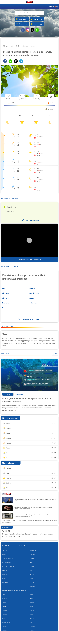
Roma (31, 614)
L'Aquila (32, 618)
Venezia (32, 602)
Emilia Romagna (6, 562)
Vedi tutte (55, 354)
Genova (4, 598)
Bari (31, 622)
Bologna (32, 606)
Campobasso (6, 622)
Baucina (5, 308)
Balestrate (33, 303)
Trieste (4, 606)
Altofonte (5, 298)
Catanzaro (33, 626)
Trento (4, 602)
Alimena (32, 288)
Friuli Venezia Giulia (8, 566)
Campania (5, 574)
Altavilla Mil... (34, 293)
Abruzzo (32, 574)
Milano (31, 598)
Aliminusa (5, 293)
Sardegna (32, 586)
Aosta (31, 594)
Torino (4, 594)
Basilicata (5, 582)
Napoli (4, 618)
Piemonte (5, 550)
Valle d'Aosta (33, 550)
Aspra (32, 298)
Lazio (31, 570)
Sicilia (3, 586)
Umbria (4, 570)
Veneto (32, 558)
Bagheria (5, 303)
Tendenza (8, 394)
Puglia (31, 578)
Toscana (32, 566)
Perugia (4, 614)
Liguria (4, 554)
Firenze (32, 610)
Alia (3, 288)
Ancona (4, 610)
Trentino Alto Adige (8, 558)
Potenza (4, 626)
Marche (32, 562)
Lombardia (33, 554)
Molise (4, 578)
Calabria (32, 582)
